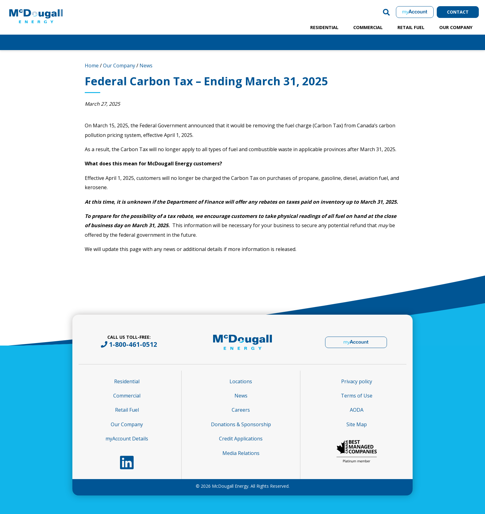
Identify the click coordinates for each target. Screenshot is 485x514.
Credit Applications (241, 438)
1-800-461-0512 (133, 344)
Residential (324, 27)
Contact (458, 12)
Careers (241, 409)
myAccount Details (126, 438)
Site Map (356, 424)
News (145, 65)
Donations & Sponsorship (241, 424)
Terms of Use (356, 395)
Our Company (456, 27)
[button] (386, 12)
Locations (241, 381)
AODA (356, 409)
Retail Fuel (410, 27)
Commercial (368, 27)
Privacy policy (356, 381)
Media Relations (241, 453)
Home (92, 65)
